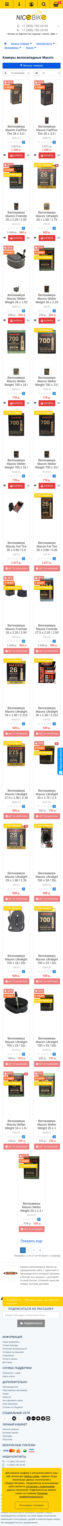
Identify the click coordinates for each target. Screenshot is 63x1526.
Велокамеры (13, 47)
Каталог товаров (21, 43)
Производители (10, 1387)
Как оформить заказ (13, 1400)
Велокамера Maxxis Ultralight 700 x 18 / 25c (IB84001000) (47, 879)
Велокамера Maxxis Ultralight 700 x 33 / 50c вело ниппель (47, 1044)
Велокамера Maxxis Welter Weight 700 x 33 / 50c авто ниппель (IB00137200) (16, 469)
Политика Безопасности (15, 1348)
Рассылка (7, 1439)
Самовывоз (8, 1355)
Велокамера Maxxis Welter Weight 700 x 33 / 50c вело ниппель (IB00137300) (47, 469)
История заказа (10, 1432)
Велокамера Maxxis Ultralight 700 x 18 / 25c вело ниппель (16, 961)
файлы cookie (31, 1476)
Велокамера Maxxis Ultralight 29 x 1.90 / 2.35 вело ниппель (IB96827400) (16, 880)
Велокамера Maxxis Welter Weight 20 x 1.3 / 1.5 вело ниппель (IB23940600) (31, 1212)
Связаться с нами (11, 1373)
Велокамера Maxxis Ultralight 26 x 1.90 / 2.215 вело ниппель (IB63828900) (47, 715)
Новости (7, 1397)
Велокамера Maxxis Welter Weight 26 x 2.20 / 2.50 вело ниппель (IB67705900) (46, 304)
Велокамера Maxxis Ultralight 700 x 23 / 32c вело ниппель (47, 961)
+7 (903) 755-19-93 (35, 26)
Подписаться (31, 1323)
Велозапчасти (46, 43)
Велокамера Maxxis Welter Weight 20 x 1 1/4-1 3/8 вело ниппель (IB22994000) (47, 1130)
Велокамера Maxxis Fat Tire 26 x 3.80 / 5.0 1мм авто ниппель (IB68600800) (16, 551)
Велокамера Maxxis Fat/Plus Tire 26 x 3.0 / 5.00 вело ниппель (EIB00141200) (46, 135)
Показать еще (31, 1241)
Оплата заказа (10, 1359)
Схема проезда (10, 1345)
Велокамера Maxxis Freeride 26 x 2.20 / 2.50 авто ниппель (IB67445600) (16, 219)
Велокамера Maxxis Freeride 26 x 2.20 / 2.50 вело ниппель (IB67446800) (16, 632)
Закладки (7, 1436)
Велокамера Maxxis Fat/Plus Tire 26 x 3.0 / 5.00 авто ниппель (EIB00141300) (16, 135)
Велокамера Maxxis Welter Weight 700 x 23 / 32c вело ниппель (47, 385)
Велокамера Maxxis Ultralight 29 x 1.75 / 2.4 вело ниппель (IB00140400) (47, 798)
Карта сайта (9, 1376)
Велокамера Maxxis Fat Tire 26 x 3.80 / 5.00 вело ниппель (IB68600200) (46, 550)
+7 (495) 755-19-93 (35, 30)
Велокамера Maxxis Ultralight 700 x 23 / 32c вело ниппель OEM (16, 1045)
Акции (6, 1393)
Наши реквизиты (11, 1342)
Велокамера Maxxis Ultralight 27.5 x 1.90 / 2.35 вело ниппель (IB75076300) (16, 798)
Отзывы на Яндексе (13, 1407)
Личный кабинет (11, 1429)
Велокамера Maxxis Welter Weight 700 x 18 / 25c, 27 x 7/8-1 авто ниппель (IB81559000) (16, 386)
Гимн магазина (10, 1404)
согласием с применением (40, 1486)
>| (40, 1250)
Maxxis (31, 47)
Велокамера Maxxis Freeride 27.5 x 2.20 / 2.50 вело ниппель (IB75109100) (46, 632)
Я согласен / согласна (31, 1505)
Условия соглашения (13, 1352)
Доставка (7, 1362)
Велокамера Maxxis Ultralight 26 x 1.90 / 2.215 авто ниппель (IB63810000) (16, 715)
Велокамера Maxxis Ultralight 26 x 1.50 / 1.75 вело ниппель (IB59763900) (47, 219)
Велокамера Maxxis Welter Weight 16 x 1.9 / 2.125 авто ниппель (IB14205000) (16, 1130)
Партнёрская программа (15, 1390)
